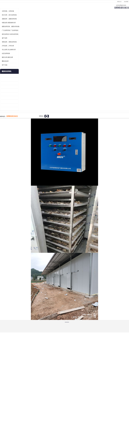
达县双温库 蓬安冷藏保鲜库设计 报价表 (20, 123)
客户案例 (94, 17)
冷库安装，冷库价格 (19, 33)
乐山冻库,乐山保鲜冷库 (19, 71)
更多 (27, 93)
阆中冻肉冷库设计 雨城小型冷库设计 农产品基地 (20, 120)
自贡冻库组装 (17, 75)
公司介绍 (64, 17)
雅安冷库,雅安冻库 (18, 79)
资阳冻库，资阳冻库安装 (20, 64)
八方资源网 (26, 433)
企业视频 (49, 17)
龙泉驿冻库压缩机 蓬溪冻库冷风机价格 (20, 98)
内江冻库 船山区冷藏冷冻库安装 (20, 101)
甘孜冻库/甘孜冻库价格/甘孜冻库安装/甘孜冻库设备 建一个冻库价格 (73, 411)
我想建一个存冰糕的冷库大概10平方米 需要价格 (110, 411)
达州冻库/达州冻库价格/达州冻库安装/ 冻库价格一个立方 (48, 411)
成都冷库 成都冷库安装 (21, 411)
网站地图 (43, 433)
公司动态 (79, 17)
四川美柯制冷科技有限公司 (23, 431)
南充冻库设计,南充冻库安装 (21, 56)
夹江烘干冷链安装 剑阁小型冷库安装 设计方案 (20, 131)
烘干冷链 (15, 87)
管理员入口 (38, 433)
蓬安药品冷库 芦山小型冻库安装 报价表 (20, 127)
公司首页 (18, 17)
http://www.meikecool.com (41, 364)
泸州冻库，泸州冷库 (19, 68)
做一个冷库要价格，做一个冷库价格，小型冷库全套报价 (91, 411)
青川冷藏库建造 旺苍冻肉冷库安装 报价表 (20, 112)
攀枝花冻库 (16, 83)
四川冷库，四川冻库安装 (20, 37)
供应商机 (33, 17)
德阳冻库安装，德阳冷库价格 (21, 48)
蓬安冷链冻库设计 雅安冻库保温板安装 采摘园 (20, 116)
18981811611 (82, 58)
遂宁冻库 (15, 60)
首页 (18, 22)
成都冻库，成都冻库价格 (20, 41)
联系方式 (110, 17)
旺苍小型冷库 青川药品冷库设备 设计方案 (20, 109)
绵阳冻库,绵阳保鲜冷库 (19, 44)
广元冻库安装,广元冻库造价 (35, 22)
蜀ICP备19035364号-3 (33, 429)
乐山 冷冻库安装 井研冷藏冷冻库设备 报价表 (20, 105)
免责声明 (31, 433)
